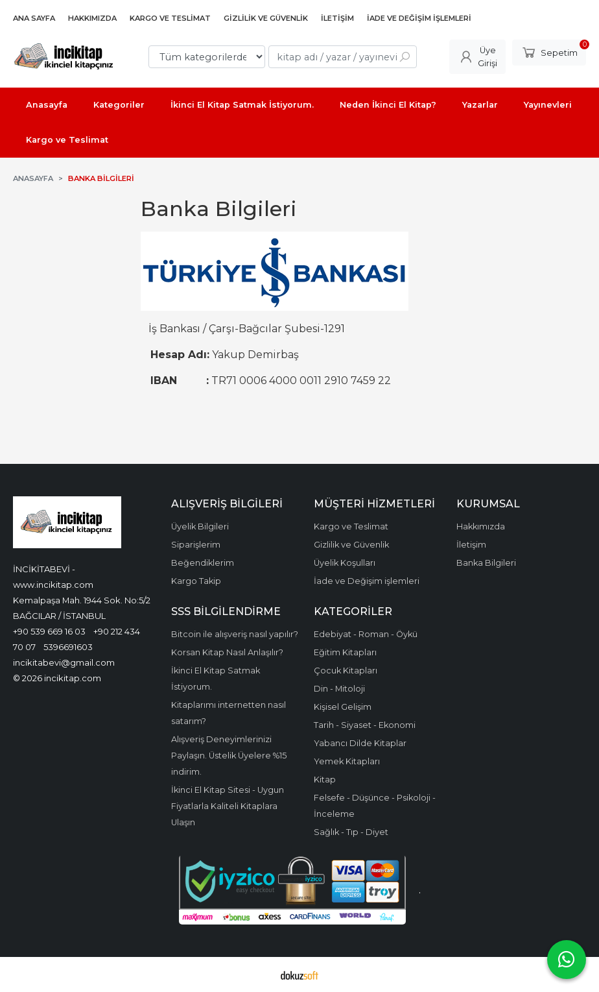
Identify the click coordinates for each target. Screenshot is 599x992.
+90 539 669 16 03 (49, 631)
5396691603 (68, 647)
